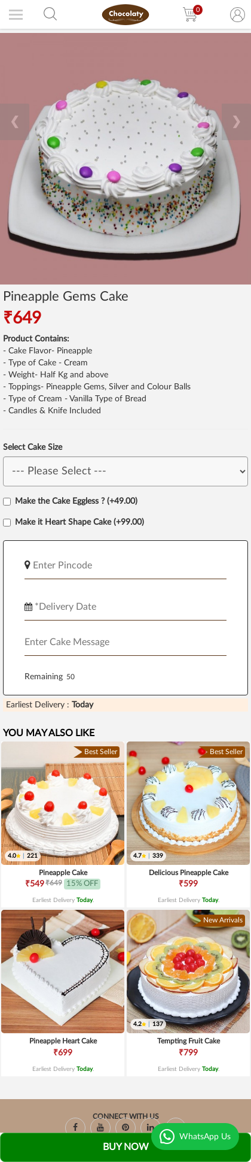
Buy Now (126, 1147)
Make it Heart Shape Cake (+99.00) (73, 522)
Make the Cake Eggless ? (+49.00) (70, 501)
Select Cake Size (32, 447)
